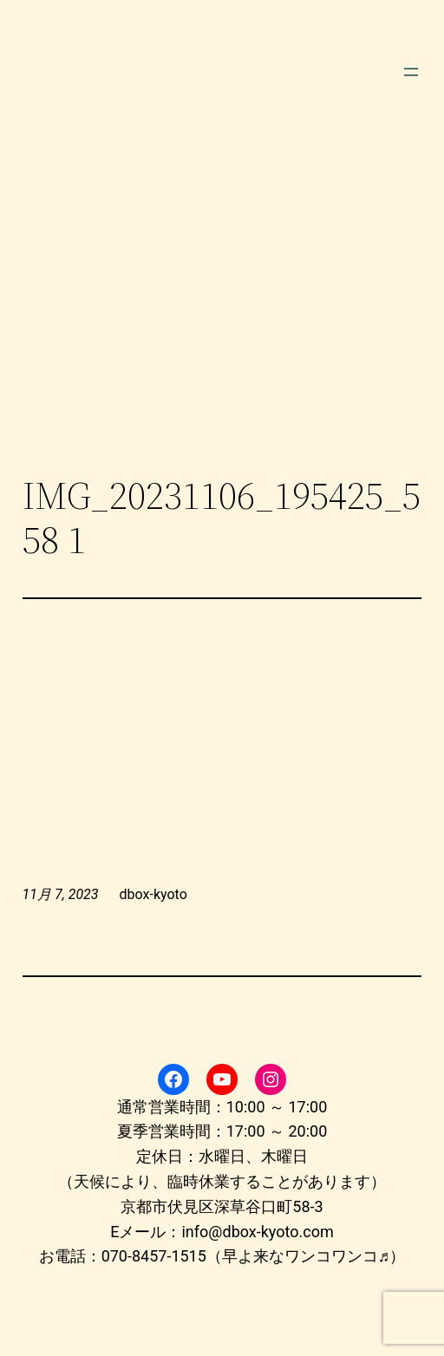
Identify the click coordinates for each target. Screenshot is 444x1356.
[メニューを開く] (411, 72)
